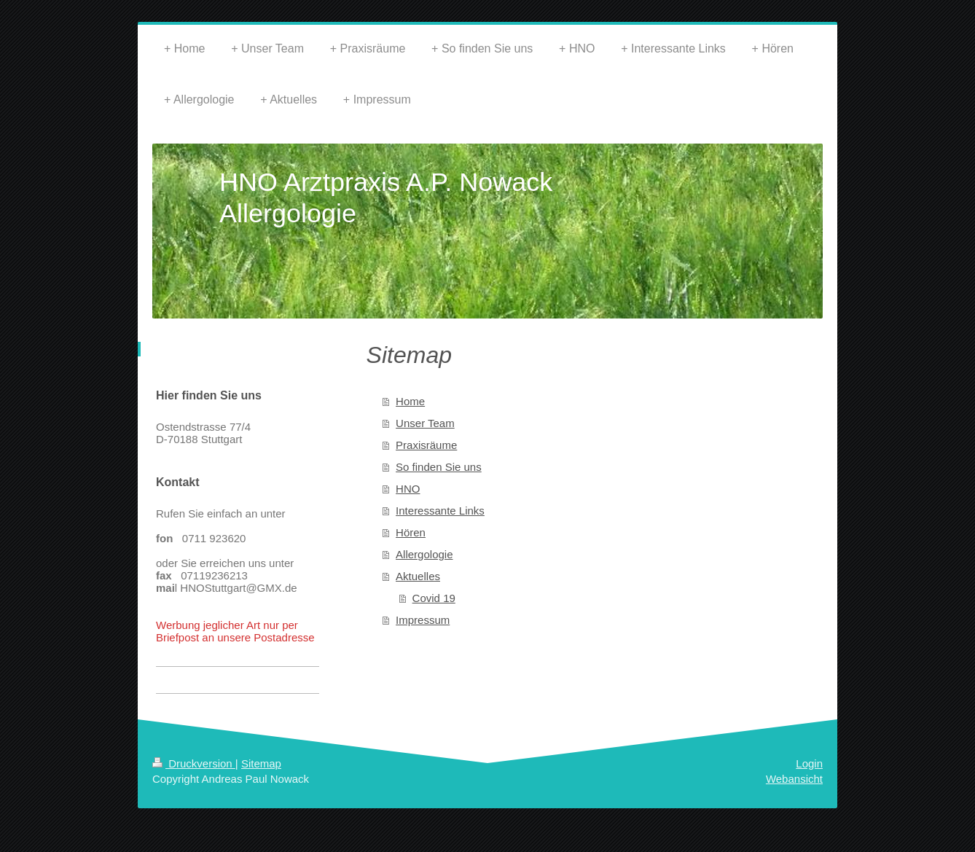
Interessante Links (440, 510)
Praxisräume (426, 445)
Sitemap (261, 763)
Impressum (423, 620)
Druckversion (193, 763)
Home (410, 401)
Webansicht (794, 779)
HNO (408, 488)
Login (809, 763)
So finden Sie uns (439, 467)
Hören (411, 532)
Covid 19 (433, 598)
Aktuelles (418, 576)
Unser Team (425, 423)
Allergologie (424, 554)
